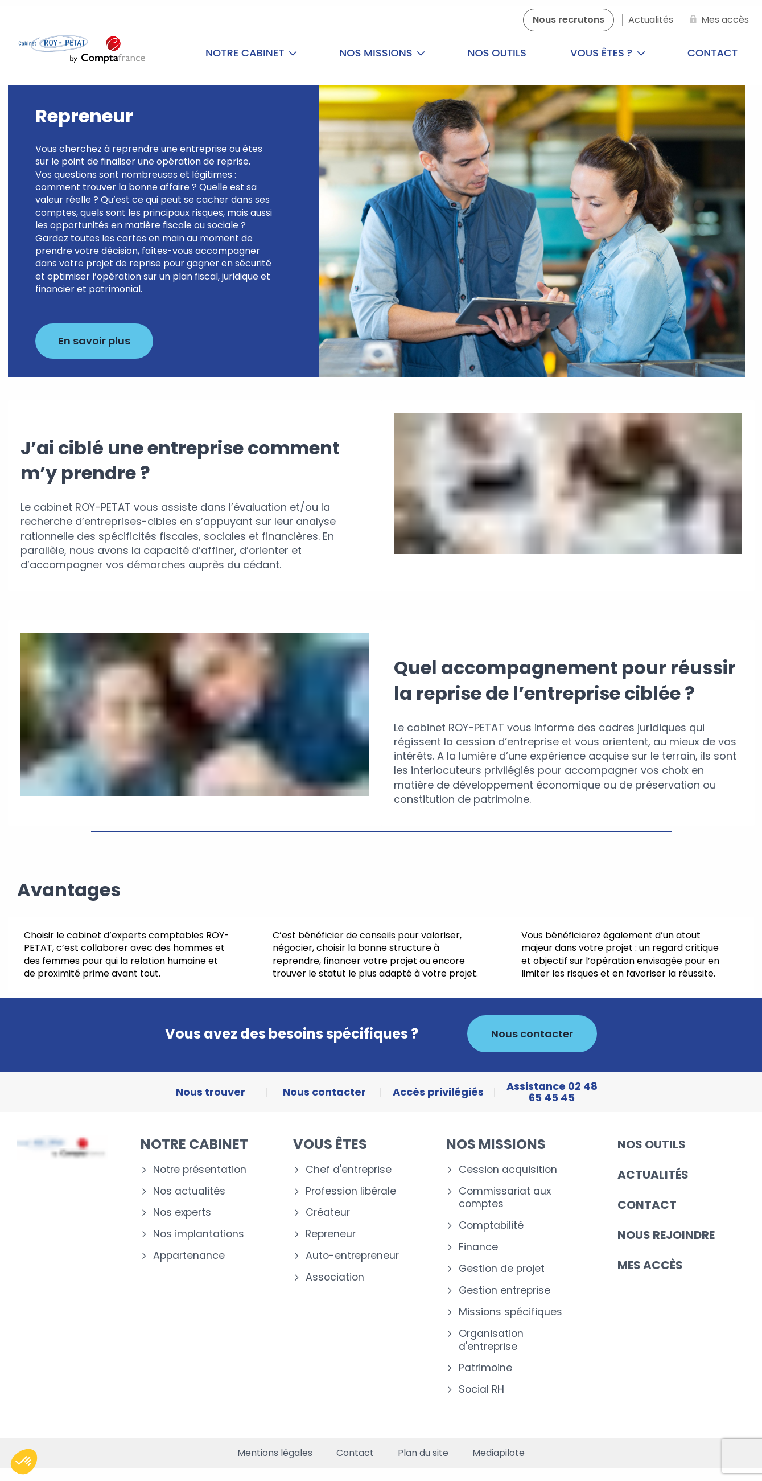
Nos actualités (189, 1191)
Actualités (653, 1175)
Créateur (328, 1212)
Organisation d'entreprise (491, 1340)
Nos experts (182, 1212)
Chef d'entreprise (349, 1169)
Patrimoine (485, 1368)
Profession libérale (351, 1191)
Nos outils (496, 53)
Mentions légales (274, 1453)
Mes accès (650, 1265)
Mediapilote (498, 1453)
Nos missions (382, 53)
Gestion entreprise (504, 1290)
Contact (647, 1205)
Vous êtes (330, 1144)
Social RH (481, 1389)
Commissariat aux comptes (505, 1198)
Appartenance (189, 1255)
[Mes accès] (717, 20)
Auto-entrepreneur (352, 1255)
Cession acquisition (508, 1169)
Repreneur (331, 1234)
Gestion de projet (502, 1268)
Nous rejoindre (666, 1235)
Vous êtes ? (607, 53)
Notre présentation (199, 1169)
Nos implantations (198, 1234)
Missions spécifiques (510, 1312)
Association (335, 1277)
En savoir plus (94, 341)
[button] (24, 1461)
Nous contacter (532, 1034)
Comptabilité (491, 1225)
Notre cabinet (251, 53)
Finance (478, 1247)
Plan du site (423, 1453)
